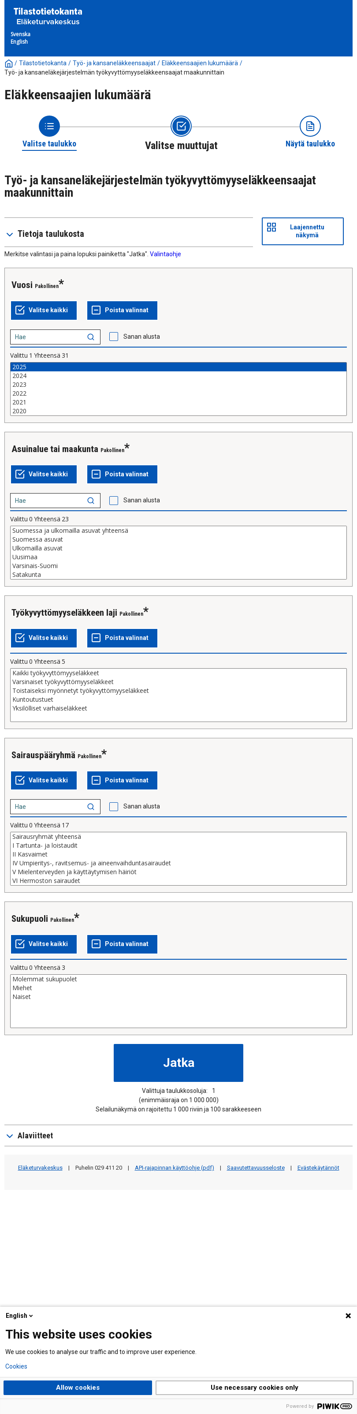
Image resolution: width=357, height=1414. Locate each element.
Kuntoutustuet (178, 699)
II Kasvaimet (178, 854)
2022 (178, 393)
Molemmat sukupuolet (178, 979)
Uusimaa (178, 557)
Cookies (16, 1366)
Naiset (178, 996)
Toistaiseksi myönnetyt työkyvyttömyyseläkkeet (178, 690)
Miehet (178, 988)
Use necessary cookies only (254, 1388)
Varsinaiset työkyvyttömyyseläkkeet (178, 681)
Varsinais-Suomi (178, 565)
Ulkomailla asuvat (178, 548)
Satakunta (178, 574)
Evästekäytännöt (318, 1167)
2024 (178, 375)
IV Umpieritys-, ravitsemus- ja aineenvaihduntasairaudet (178, 863)
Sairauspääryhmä (43, 755)
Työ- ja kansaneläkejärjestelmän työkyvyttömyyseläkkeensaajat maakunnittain (114, 72)
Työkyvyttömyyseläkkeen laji (64, 612)
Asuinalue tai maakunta (54, 449)
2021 (178, 402)
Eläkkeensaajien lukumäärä (200, 63)
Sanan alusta (141, 336)
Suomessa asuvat (178, 539)
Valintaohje (165, 254)
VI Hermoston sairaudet (178, 880)
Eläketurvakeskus (40, 1167)
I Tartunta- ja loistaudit (178, 845)
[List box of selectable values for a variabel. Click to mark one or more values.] (178, 389)
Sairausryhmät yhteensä (178, 836)
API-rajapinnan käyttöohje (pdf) (174, 1167)
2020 (178, 411)
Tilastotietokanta (43, 63)
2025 (178, 367)
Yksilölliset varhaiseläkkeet (178, 708)
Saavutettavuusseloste (256, 1167)
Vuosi (22, 285)
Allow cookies (78, 1388)
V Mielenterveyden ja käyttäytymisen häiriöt (178, 872)
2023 (178, 384)
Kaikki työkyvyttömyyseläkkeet (178, 673)
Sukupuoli (29, 918)
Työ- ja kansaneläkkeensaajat (114, 63)
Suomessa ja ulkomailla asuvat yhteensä (178, 530)
